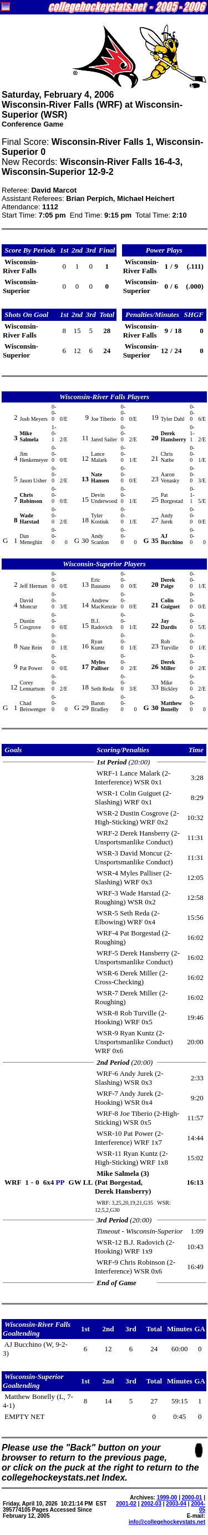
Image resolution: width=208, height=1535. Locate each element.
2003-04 (176, 1504)
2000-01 (192, 1497)
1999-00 (167, 1497)
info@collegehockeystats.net (167, 1522)
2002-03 (151, 1504)
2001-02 (126, 1504)
